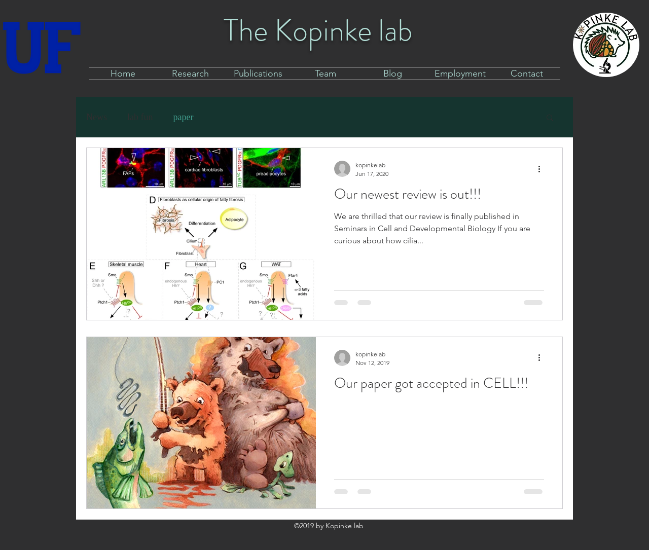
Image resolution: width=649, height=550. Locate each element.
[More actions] (542, 169)
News (96, 117)
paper (183, 117)
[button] (550, 118)
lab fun (140, 117)
